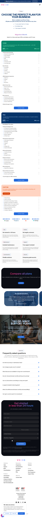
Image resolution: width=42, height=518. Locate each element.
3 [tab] (24, 307)
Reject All (14, 513)
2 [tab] (23, 307)
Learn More (21, 336)
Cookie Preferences (21, 494)
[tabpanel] (21, 298)
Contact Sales (21, 107)
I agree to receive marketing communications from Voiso (21, 440)
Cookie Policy (21, 496)
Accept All (21, 513)
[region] (14, 509)
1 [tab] (18, 307)
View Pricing (35, 1)
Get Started (21, 443)
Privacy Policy (21, 497)
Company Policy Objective (21, 493)
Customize (7, 513)
